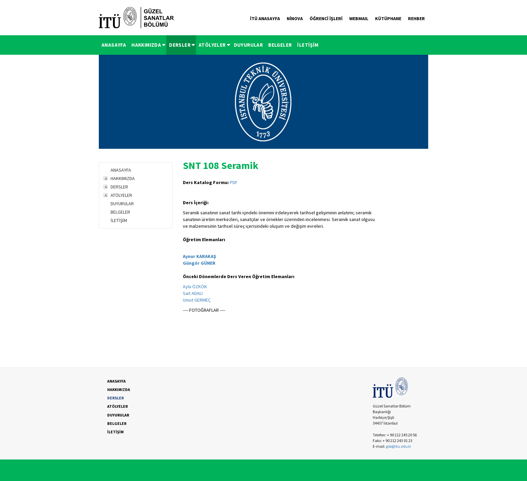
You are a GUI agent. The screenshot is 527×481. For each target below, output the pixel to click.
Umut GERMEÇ (197, 300)
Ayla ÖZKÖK (195, 286)
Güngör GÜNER (199, 263)
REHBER (416, 18)
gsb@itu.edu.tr (398, 446)
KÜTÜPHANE (388, 18)
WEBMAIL (358, 18)
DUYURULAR (248, 45)
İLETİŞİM (307, 45)
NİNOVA (295, 18)
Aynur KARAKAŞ (199, 256)
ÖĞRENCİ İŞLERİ (326, 18)
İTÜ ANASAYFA (265, 18)
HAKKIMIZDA (148, 45)
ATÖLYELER (215, 45)
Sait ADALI (193, 293)
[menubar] (210, 45)
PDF (234, 182)
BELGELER (280, 45)
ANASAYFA (114, 45)
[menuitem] (114, 45)
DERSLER (182, 45)
